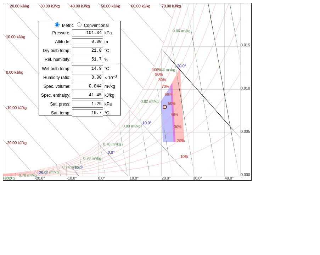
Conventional (96, 25)
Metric (68, 25)
